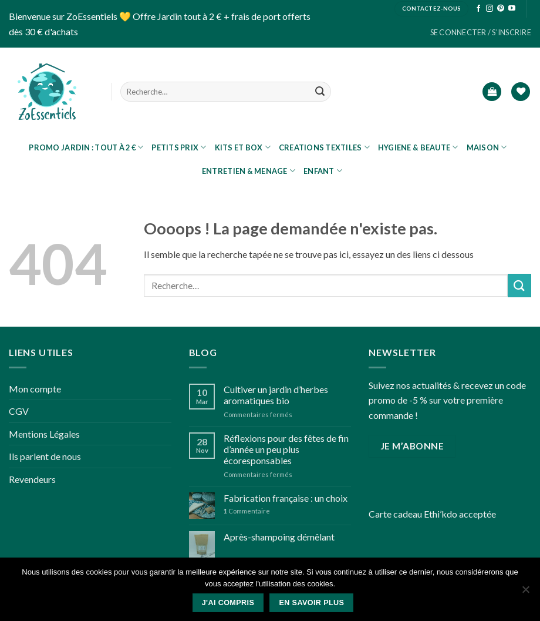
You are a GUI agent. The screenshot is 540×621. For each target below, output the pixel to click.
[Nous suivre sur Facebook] (478, 9)
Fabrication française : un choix (285, 497)
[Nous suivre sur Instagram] (489, 9)
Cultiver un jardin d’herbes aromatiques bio (276, 395)
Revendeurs (32, 479)
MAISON (487, 147)
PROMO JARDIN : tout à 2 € (86, 147)
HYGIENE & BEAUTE (418, 147)
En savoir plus (311, 603)
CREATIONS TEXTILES (324, 147)
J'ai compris (228, 603)
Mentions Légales (44, 433)
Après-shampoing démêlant (279, 536)
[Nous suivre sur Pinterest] (500, 9)
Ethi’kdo (440, 513)
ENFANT (322, 170)
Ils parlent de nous (45, 456)
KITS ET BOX (243, 147)
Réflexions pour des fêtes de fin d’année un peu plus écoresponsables (286, 449)
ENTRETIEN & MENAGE (248, 170)
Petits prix (178, 147)
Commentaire (247, 511)
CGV (19, 411)
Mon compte (35, 388)
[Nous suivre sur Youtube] (511, 9)
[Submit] (320, 92)
